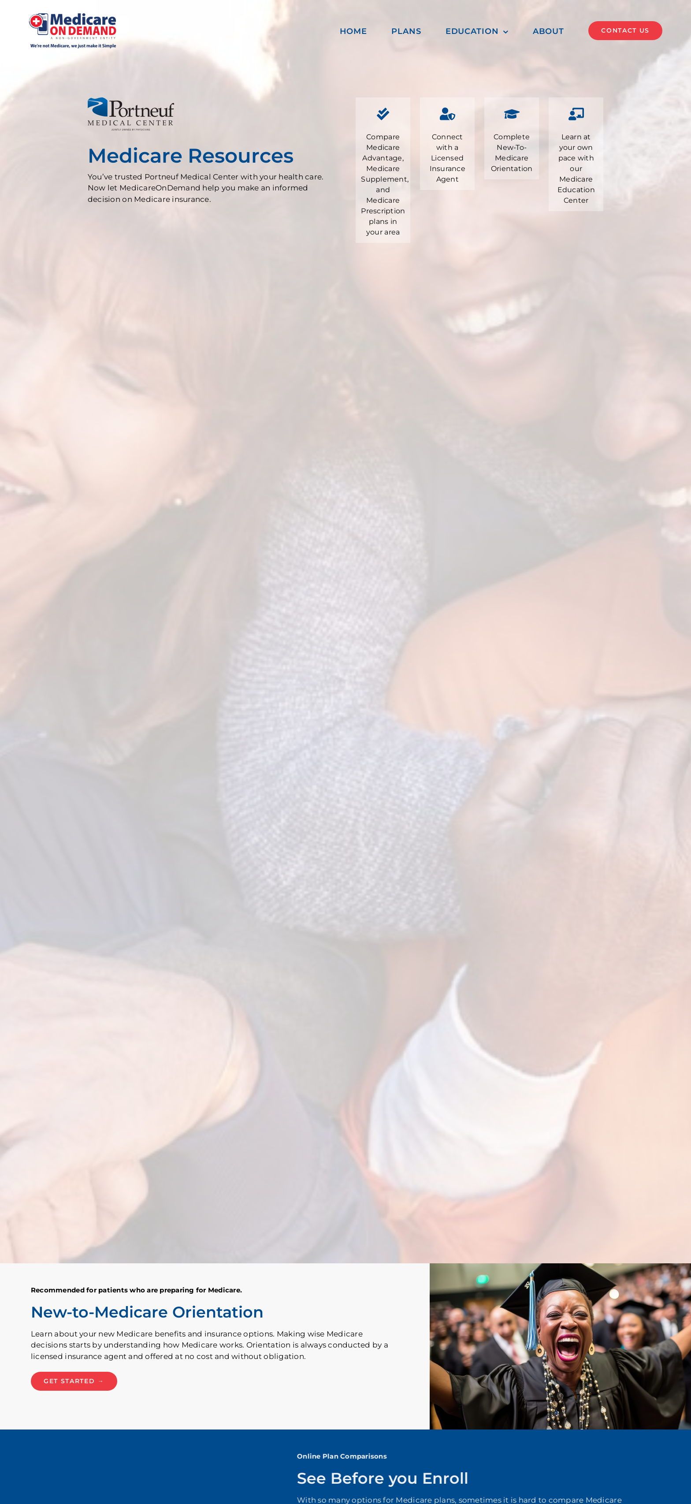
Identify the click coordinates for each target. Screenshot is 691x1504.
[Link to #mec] (576, 114)
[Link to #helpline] (447, 114)
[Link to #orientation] (511, 114)
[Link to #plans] (383, 114)
